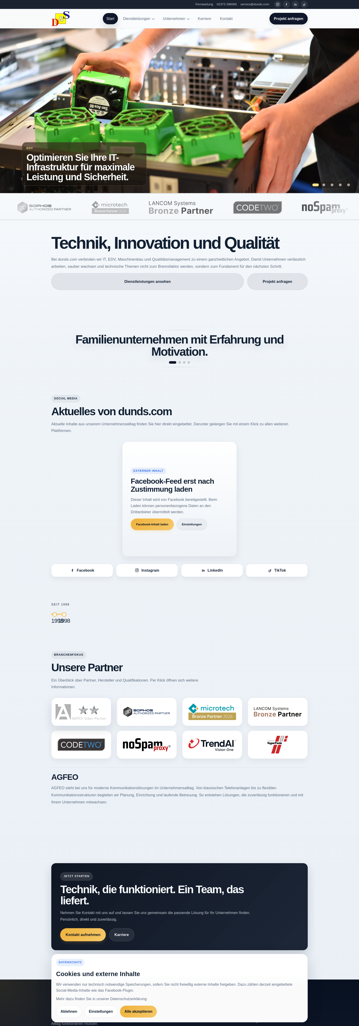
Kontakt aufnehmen (83, 935)
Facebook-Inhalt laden (152, 524)
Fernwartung (204, 4)
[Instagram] (277, 4)
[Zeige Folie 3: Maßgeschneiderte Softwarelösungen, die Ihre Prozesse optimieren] (332, 184)
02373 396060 (227, 4)
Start (110, 19)
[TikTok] (304, 4)
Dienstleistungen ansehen (148, 282)
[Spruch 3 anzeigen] (184, 362)
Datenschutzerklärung (128, 999)
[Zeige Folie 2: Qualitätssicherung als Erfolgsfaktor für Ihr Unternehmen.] (324, 184)
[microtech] (130, 207)
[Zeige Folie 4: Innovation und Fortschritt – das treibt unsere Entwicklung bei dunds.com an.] (340, 184)
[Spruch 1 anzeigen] (172, 362)
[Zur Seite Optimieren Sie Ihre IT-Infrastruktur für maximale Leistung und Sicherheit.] (179, 110)
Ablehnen (68, 1011)
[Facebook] (286, 4)
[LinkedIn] (295, 4)
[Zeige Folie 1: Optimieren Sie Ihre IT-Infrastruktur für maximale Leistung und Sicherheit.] (316, 184)
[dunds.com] (60, 18)
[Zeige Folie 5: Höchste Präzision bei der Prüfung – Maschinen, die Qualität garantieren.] (348, 184)
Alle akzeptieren (138, 1011)
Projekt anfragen (288, 19)
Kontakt (226, 19)
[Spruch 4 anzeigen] (189, 362)
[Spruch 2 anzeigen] (179, 362)
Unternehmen (174, 19)
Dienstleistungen (136, 19)
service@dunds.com (255, 4)
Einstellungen (192, 524)
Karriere (204, 19)
